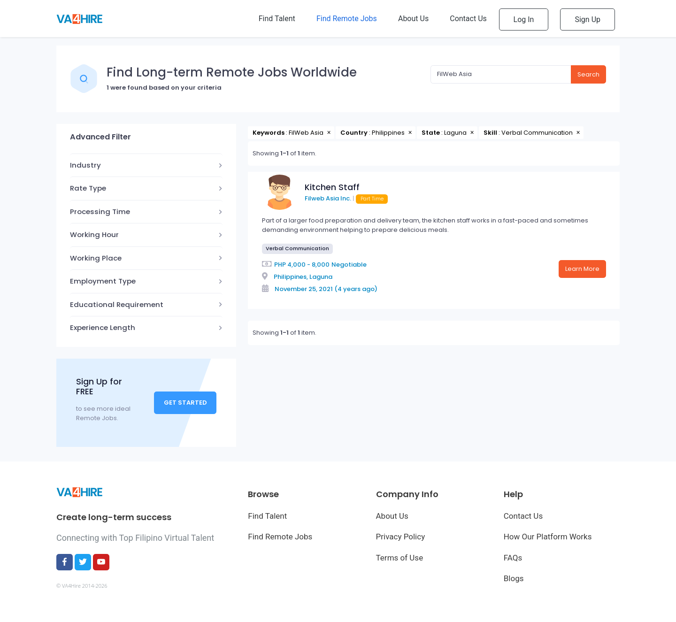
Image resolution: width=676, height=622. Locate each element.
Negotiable (349, 264)
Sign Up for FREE (99, 387)
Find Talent (267, 516)
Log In (524, 19)
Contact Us (523, 516)
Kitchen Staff (332, 187)
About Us (392, 516)
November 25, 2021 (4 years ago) (326, 288)
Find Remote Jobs (280, 536)
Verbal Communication (297, 248)
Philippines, (291, 276)
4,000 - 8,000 (308, 264)
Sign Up (587, 19)
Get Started (185, 402)
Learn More (582, 268)
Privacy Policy (400, 536)
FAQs (513, 557)
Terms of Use (399, 557)
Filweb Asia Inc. (328, 198)
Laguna (320, 276)
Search (588, 74)
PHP (280, 264)
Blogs (514, 578)
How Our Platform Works (548, 536)
